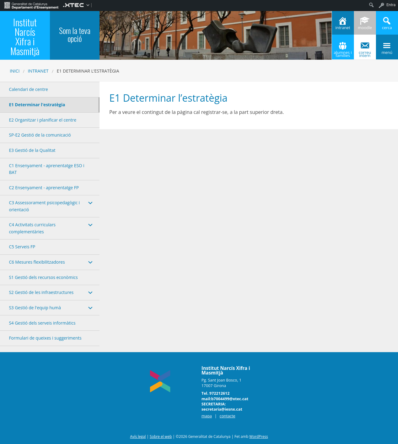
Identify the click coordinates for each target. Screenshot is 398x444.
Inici (15, 71)
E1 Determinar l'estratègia (37, 104)
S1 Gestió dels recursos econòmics (43, 277)
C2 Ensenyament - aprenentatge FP (44, 187)
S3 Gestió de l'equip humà (35, 307)
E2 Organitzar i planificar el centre (42, 120)
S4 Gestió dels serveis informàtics (42, 323)
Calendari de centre (28, 89)
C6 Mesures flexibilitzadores (37, 262)
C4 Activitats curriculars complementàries (32, 228)
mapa (206, 416)
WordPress (258, 436)
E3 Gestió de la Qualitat (32, 150)
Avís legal (138, 436)
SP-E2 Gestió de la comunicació (40, 135)
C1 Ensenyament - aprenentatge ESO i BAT (46, 169)
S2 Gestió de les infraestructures (41, 292)
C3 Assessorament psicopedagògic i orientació (44, 206)
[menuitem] (31, 5)
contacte (227, 416)
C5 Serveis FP (22, 247)
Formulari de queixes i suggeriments (45, 338)
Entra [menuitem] (391, 4)
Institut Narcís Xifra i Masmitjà (24, 36)
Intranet (38, 71)
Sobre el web (161, 436)
